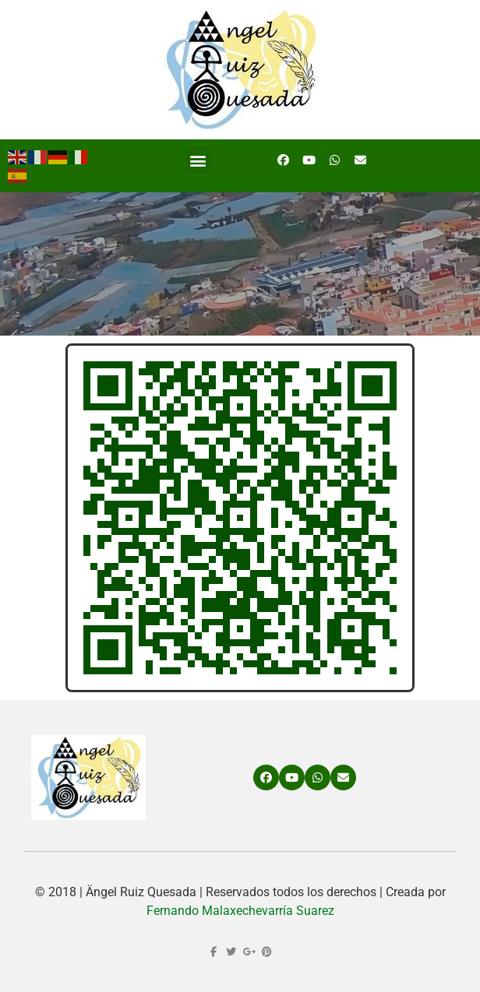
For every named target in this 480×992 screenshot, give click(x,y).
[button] (198, 160)
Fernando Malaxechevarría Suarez (240, 910)
